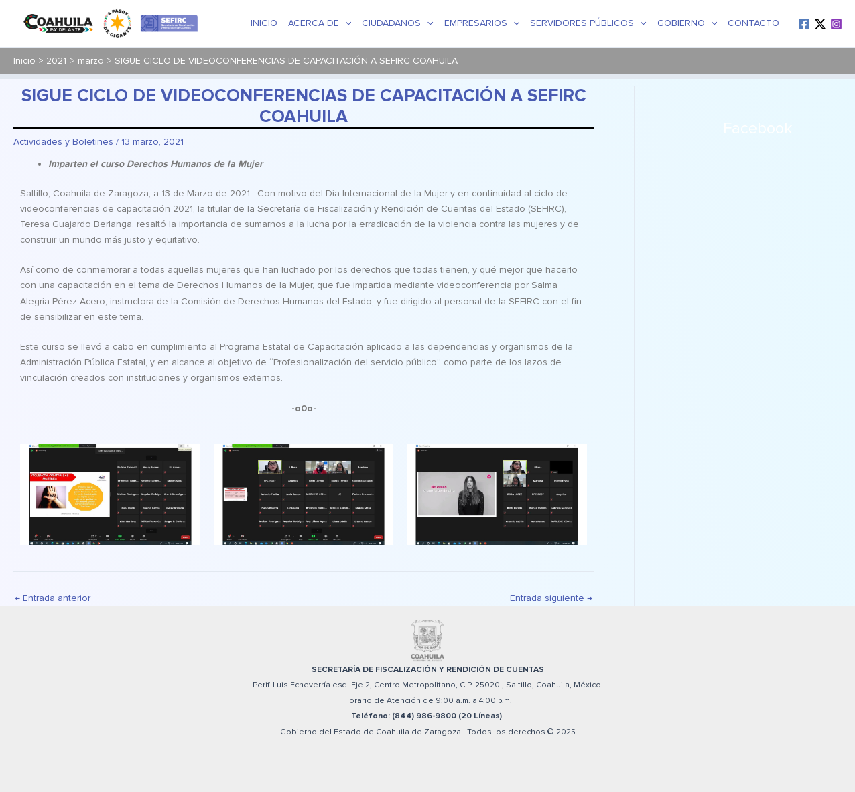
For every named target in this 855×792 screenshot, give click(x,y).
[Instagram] (836, 24)
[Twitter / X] (820, 24)
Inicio (264, 23)
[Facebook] (804, 24)
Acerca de (319, 23)
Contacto (753, 23)
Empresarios (481, 23)
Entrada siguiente (551, 598)
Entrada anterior (52, 598)
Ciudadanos (397, 23)
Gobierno (687, 23)
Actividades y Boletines (63, 141)
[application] (345, 23)
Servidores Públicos (588, 23)
